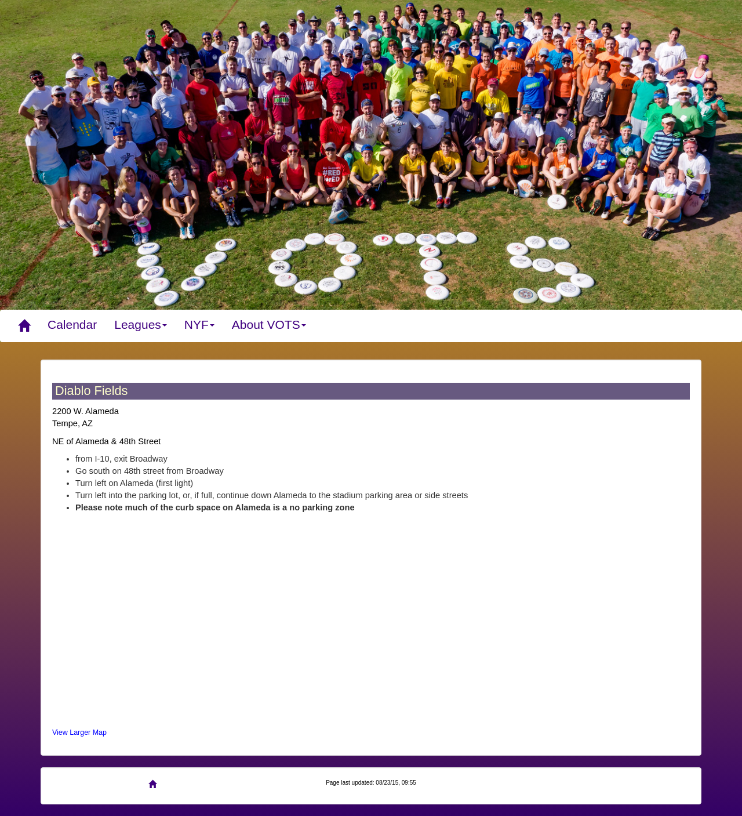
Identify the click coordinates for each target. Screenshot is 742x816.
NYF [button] (199, 324)
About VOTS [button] (269, 324)
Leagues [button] (140, 324)
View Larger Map (79, 732)
